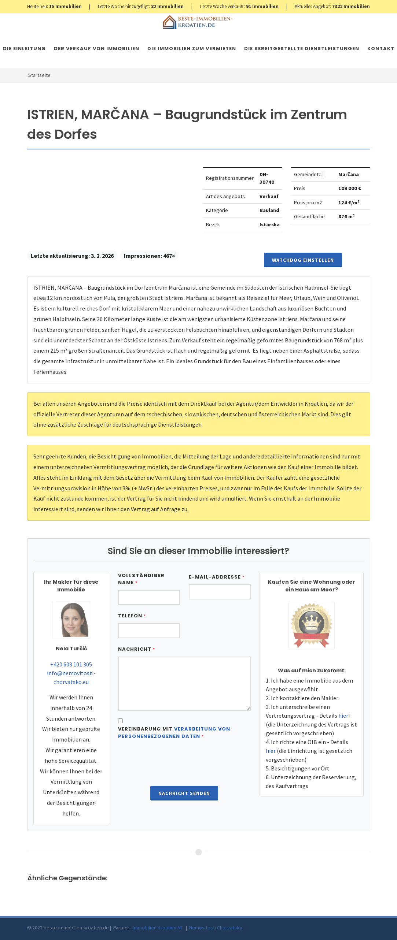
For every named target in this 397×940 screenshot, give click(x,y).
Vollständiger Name (141, 579)
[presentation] (184, 763)
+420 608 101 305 (71, 664)
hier (343, 715)
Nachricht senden (184, 793)
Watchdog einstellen (303, 260)
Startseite (39, 75)
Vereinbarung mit (174, 732)
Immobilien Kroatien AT (158, 927)
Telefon (132, 615)
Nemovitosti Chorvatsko (215, 927)
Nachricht (136, 649)
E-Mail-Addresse (217, 576)
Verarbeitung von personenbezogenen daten (174, 732)
